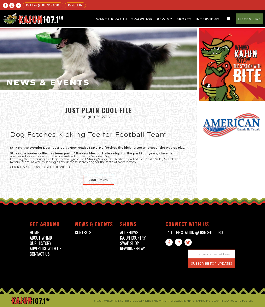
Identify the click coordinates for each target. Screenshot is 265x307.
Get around (45, 225)
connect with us (187, 225)
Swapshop (142, 19)
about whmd (41, 238)
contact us (40, 254)
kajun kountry (133, 238)
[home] (33, 18)
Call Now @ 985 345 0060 (43, 5)
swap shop (129, 243)
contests (83, 232)
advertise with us (45, 248)
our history (40, 243)
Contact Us (75, 5)
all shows (129, 232)
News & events (94, 225)
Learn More (98, 180)
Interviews (207, 19)
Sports (184, 19)
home (34, 232)
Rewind (164, 19)
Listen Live (249, 19)
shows (128, 225)
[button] (229, 18)
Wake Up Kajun (111, 19)
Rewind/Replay (132, 248)
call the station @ (194, 232)
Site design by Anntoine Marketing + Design (195, 301)
